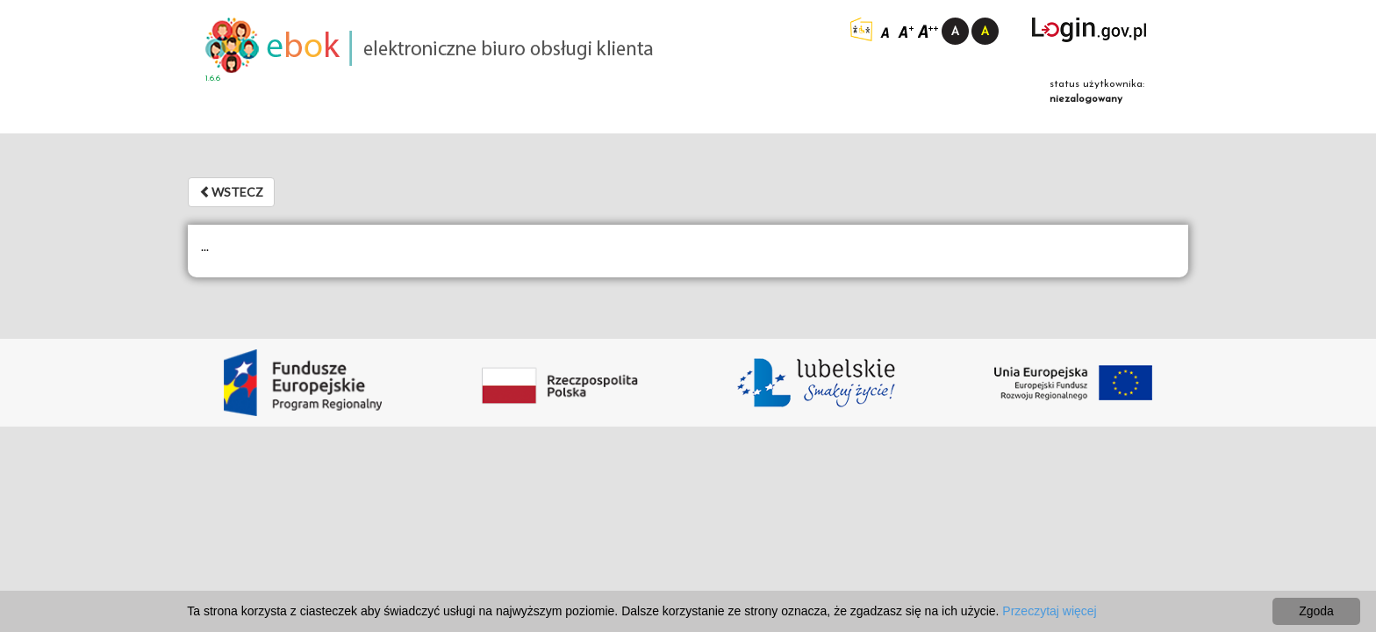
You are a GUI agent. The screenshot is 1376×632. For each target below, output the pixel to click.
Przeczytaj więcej (1049, 611)
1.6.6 (212, 79)
